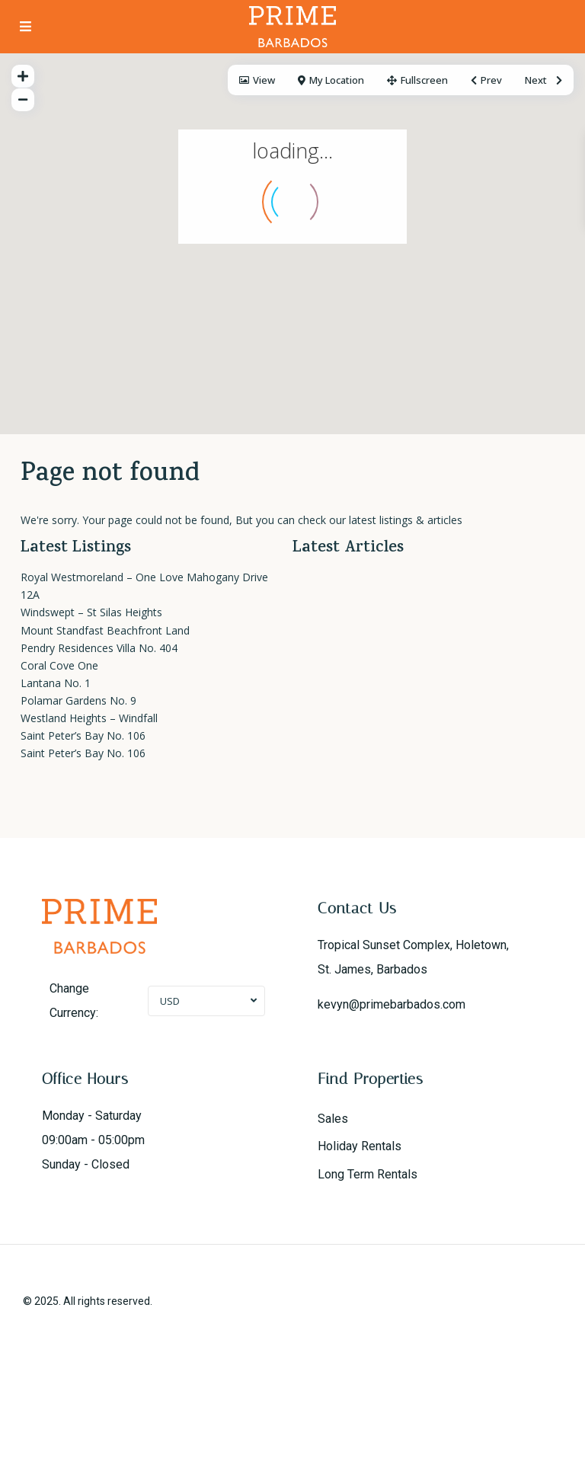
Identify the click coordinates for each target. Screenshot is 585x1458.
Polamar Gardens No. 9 (78, 700)
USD (170, 1001)
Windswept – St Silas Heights (91, 612)
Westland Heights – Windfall (89, 718)
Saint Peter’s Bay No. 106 (83, 735)
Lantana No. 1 (56, 683)
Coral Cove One (59, 665)
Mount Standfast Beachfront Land (105, 630)
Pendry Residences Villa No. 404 (99, 648)
